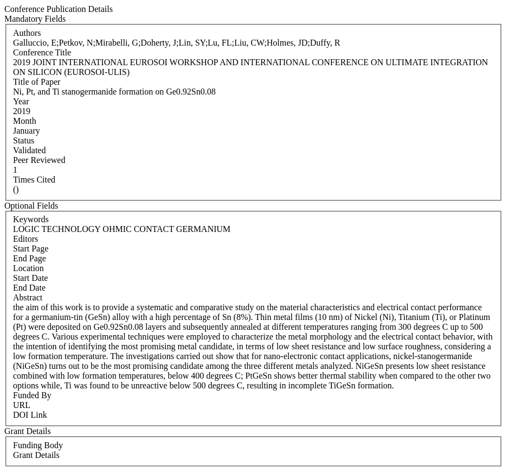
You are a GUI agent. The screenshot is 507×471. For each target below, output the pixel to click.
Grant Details (36, 455)
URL (21, 405)
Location (28, 268)
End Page (29, 258)
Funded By (32, 395)
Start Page (30, 248)
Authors (27, 32)
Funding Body (38, 445)
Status (23, 140)
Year (21, 101)
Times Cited (34, 179)
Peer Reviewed (39, 160)
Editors (25, 238)
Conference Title (42, 52)
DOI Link (30, 414)
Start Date (30, 277)
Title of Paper (36, 81)
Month (24, 120)
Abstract (27, 297)
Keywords (31, 219)
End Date (29, 287)
